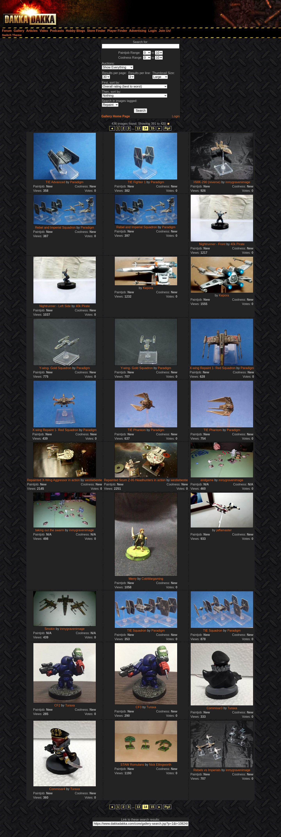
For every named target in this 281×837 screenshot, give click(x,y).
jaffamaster (224, 530)
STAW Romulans (132, 764)
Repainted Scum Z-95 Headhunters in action (135, 480)
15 (152, 128)
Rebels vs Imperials (207, 770)
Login (176, 116)
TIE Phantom (137, 430)
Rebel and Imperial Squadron (55, 227)
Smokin (50, 628)
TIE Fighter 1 (137, 182)
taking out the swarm (49, 530)
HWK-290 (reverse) (207, 182)
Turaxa (70, 705)
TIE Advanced (55, 182)
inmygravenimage (238, 182)
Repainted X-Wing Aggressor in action (53, 480)
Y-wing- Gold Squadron (55, 368)
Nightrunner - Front (212, 244)
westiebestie (93, 480)
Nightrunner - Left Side (55, 306)
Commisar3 (215, 708)
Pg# (167, 128)
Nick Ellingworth (160, 764)
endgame (207, 480)
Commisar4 (57, 789)
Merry (133, 578)
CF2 (57, 705)
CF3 (138, 707)
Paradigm (76, 182)
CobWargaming (152, 578)
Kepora (148, 288)
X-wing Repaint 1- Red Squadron (213, 368)
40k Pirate (237, 244)
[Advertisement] (228, 13)
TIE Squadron (136, 630)
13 (138, 128)
